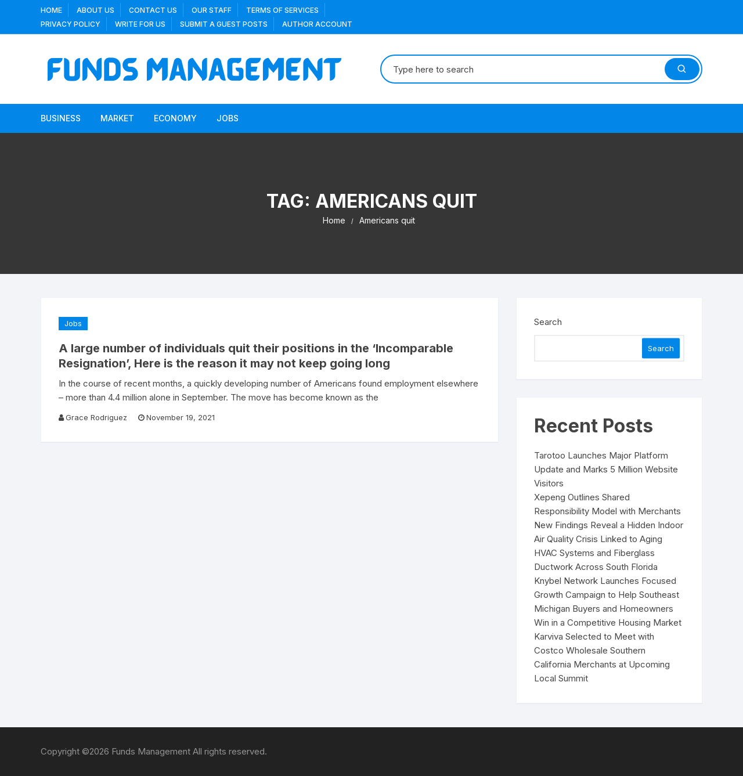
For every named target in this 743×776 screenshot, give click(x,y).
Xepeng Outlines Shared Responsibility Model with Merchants (607, 504)
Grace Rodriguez (96, 417)
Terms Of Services (282, 10)
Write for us (140, 24)
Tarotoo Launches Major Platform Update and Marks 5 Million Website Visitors (606, 469)
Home (51, 10)
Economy (175, 118)
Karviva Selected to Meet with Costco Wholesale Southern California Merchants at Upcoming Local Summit (602, 657)
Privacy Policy (70, 24)
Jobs (228, 118)
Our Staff (212, 10)
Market (117, 118)
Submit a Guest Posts (224, 24)
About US (95, 10)
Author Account (317, 24)
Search (548, 321)
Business (61, 118)
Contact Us (153, 10)
